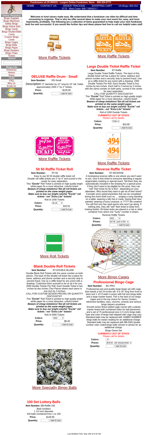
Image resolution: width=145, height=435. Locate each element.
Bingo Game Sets (11, 26)
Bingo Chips (11, 53)
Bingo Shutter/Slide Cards (11, 33)
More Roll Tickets (54, 256)
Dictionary (12, 70)
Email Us (11, 86)
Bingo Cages (11, 42)
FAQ (11, 80)
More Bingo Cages (113, 277)
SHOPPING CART (102, 5)
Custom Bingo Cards (11, 38)
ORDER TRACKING (74, 5)
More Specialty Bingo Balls (54, 387)
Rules (11, 75)
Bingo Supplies (11, 18)
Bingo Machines (11, 21)
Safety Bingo (11, 23)
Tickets (11, 56)
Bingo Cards (11, 29)
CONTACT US (48, 5)
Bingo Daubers (11, 50)
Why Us (11, 83)
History (11, 72)
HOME (30, 5)
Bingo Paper (11, 47)
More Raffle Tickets (54, 57)
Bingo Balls (11, 45)
